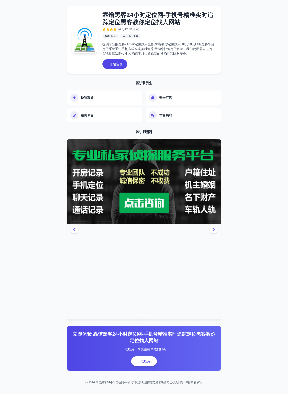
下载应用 (144, 361)
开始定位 (115, 64)
